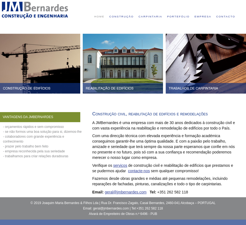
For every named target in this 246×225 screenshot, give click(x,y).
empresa (203, 16)
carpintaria (150, 16)
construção (121, 16)
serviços (120, 165)
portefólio (178, 16)
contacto (225, 16)
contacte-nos (139, 171)
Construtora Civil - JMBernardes (35, 10)
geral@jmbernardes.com (126, 192)
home (99, 16)
